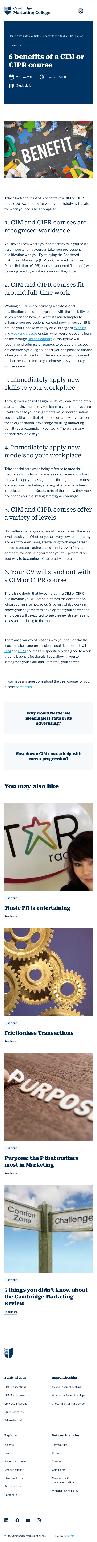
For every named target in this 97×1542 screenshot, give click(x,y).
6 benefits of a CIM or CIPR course (62, 35)
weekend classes (24, 333)
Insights (23, 35)
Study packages (14, 1412)
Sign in (80, 11)
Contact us (11, 1495)
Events (9, 1453)
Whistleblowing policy (65, 1491)
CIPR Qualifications (16, 1404)
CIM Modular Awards (17, 1395)
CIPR (22, 651)
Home (12, 35)
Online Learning (40, 339)
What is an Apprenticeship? (69, 1395)
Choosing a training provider (69, 1404)
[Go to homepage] (8, 1353)
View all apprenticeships (67, 1387)
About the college (15, 1462)
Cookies (57, 1462)
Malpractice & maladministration (70, 1480)
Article (35, 35)
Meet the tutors (14, 1478)
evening (80, 328)
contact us (23, 687)
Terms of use (60, 1445)
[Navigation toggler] (90, 11)
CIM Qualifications (15, 1387)
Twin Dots (69, 1536)
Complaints (59, 1470)
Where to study (14, 1420)
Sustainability (13, 1487)
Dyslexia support (14, 1470)
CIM (7, 651)
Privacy (57, 1453)
